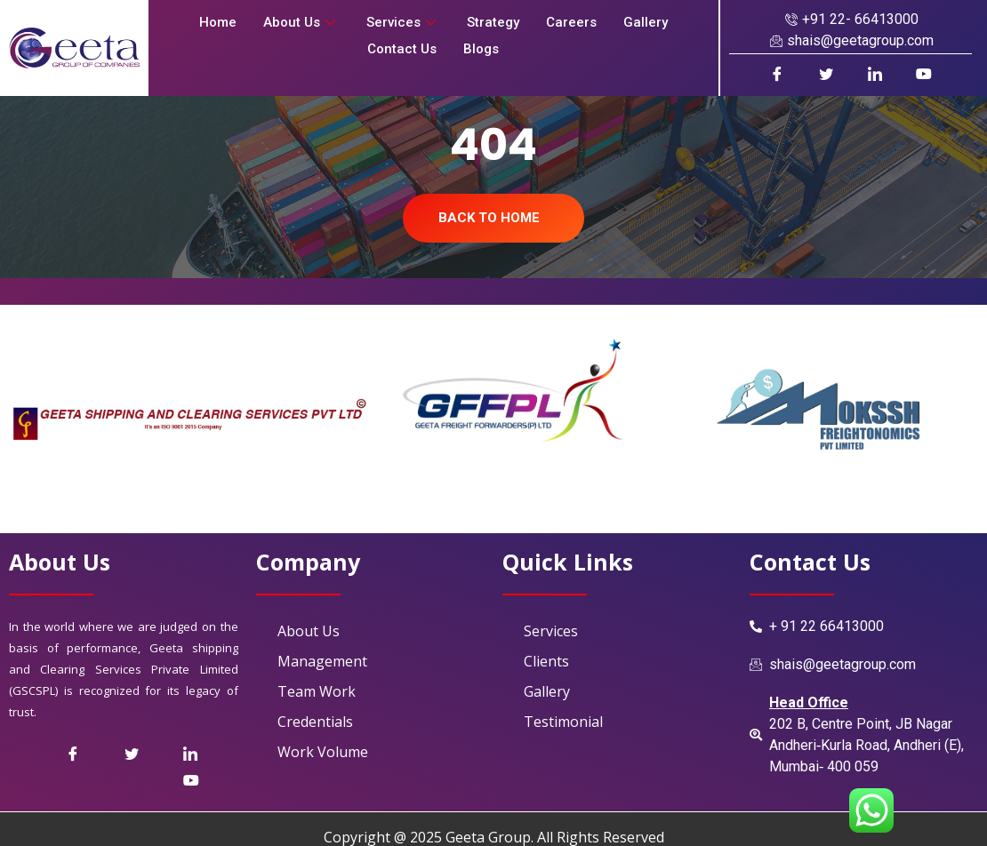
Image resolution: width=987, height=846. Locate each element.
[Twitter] (152, 753)
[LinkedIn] (874, 73)
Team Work (316, 691)
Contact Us (402, 49)
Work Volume (322, 752)
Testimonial (563, 721)
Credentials (315, 721)
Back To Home (489, 218)
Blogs (481, 49)
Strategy (493, 22)
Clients (546, 661)
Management (322, 661)
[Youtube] (923, 73)
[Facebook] (776, 73)
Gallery (645, 22)
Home (218, 22)
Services (403, 22)
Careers (571, 22)
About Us (301, 22)
